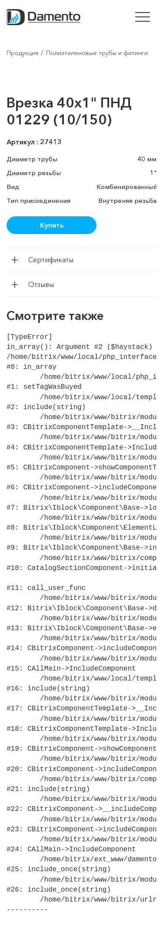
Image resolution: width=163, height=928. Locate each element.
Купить (51, 225)
